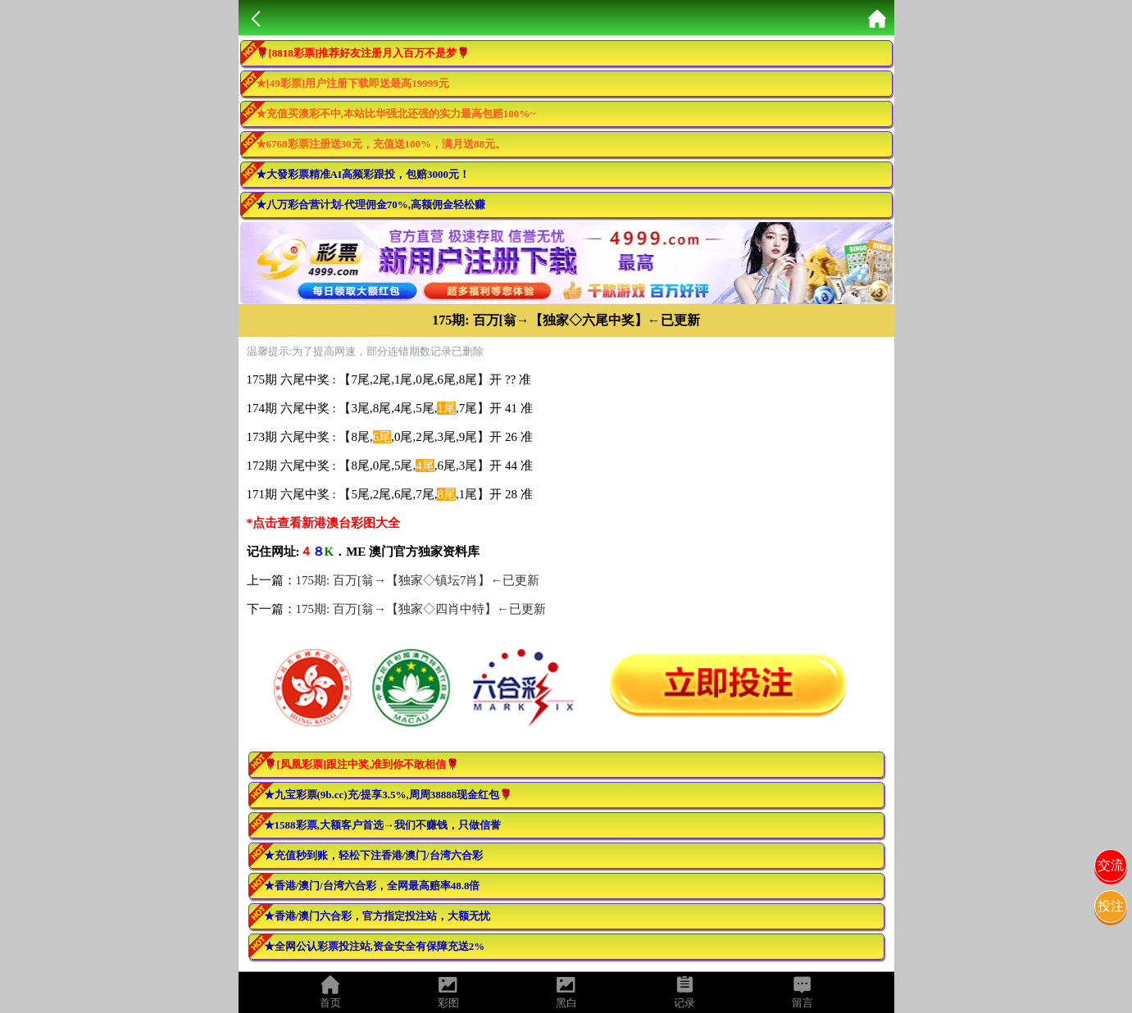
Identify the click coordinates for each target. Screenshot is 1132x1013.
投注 (1111, 906)
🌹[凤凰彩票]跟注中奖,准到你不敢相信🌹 (362, 764)
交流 (1111, 865)
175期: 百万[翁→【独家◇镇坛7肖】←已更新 (418, 580)
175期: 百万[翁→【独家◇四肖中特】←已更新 (421, 609)
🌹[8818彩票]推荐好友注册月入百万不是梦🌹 (363, 53)
